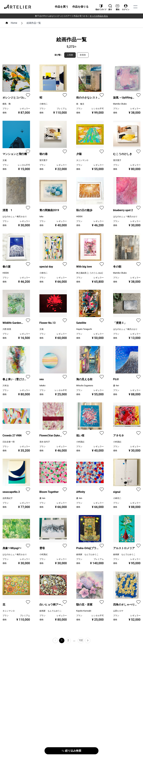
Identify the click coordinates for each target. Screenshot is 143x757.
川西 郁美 (7, 329)
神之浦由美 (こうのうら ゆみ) (89, 273)
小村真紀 (80, 442)
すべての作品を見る (99, 16)
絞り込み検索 (71, 750)
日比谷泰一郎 (9, 442)
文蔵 (5, 160)
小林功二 (43, 104)
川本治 (6, 385)
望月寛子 (43, 160)
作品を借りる (80, 6)
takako (42, 385)
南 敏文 (80, 104)
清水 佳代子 (44, 442)
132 (81, 640)
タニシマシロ (82, 160)
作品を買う (61, 6)
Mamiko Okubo (120, 104)
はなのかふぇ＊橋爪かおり (15, 216)
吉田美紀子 (8, 498)
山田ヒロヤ (118, 611)
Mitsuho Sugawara (84, 385)
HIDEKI (79, 216)
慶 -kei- (116, 385)
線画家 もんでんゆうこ (87, 554)
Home (14, 23)
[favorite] (28, 95)
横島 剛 (7, 104)
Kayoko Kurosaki (83, 611)
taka (41, 216)
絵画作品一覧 (34, 23)
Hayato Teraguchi (84, 329)
